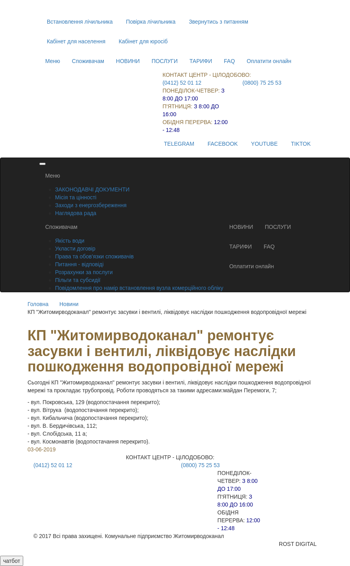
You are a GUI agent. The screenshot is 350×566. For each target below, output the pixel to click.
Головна (38, 304)
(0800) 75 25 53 (262, 83)
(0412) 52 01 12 (181, 83)
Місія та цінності (75, 197)
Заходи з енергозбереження (91, 205)
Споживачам (88, 61)
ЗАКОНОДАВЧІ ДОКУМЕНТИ (92, 189)
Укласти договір (75, 248)
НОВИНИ (128, 61)
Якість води (70, 241)
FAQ (229, 61)
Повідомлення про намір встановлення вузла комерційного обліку (139, 288)
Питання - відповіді (79, 264)
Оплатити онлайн (269, 61)
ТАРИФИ (201, 61)
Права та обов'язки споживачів (94, 256)
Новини (69, 304)
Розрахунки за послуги (83, 272)
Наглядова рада (75, 213)
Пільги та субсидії (77, 280)
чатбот (11, 561)
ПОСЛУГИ (164, 61)
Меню (52, 61)
